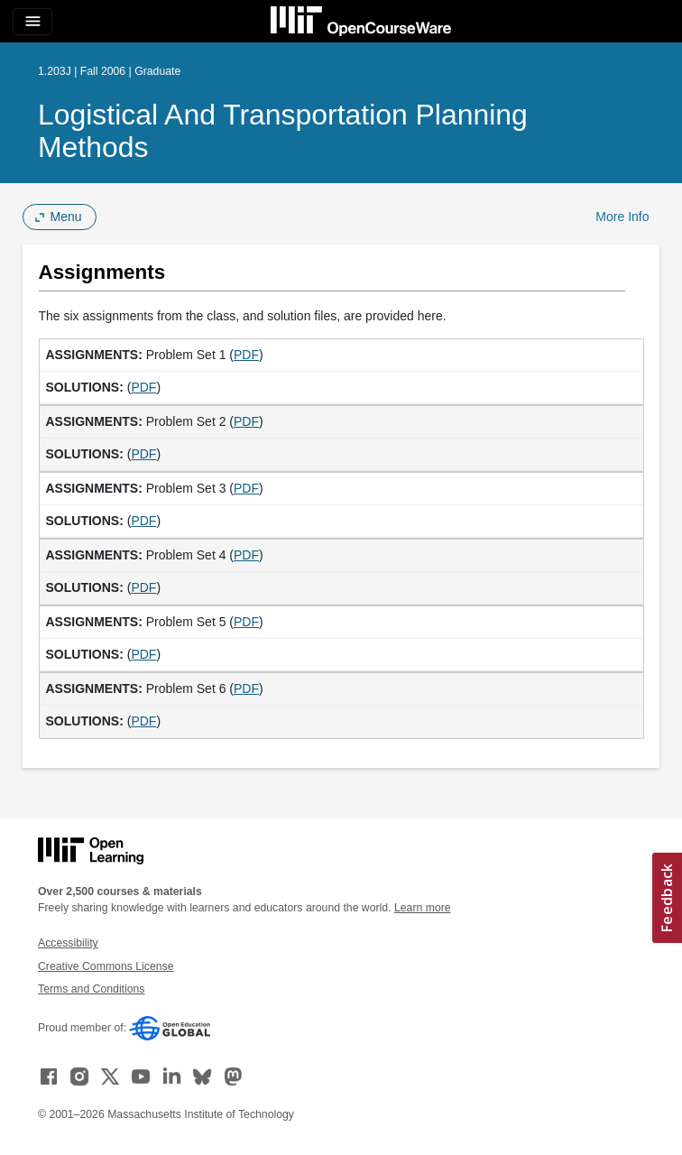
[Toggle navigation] (32, 21)
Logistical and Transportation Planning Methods (283, 130)
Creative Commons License (105, 966)
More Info (622, 216)
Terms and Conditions (91, 989)
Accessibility (68, 943)
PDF (246, 354)
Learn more (422, 907)
